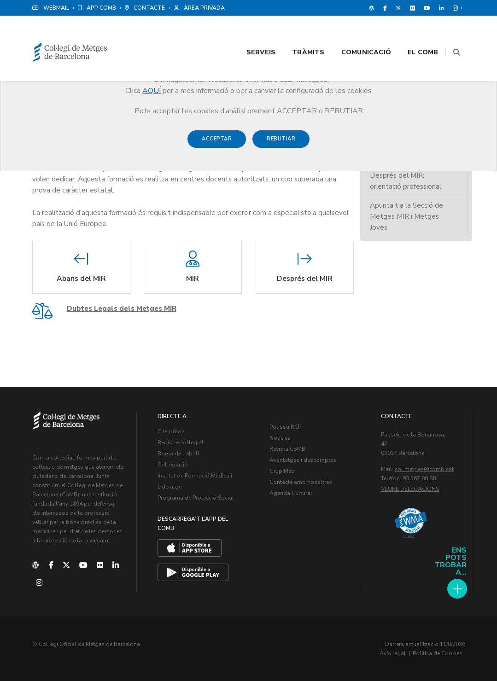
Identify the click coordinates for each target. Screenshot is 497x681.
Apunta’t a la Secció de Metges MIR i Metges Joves (406, 216)
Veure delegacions (410, 489)
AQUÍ (151, 91)
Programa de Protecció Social (196, 497)
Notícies (280, 438)
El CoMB (411, 33)
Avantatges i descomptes (302, 460)
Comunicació (355, 33)
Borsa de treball (178, 453)
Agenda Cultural (290, 493)
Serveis (249, 33)
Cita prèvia (171, 431)
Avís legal (393, 653)
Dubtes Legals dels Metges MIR (121, 308)
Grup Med (282, 471)
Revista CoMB (287, 449)
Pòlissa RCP (285, 427)
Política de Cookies (437, 653)
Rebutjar (281, 143)
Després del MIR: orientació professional (405, 181)
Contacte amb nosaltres (300, 482)
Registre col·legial (181, 442)
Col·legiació (173, 464)
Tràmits (297, 33)
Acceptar (217, 143)
